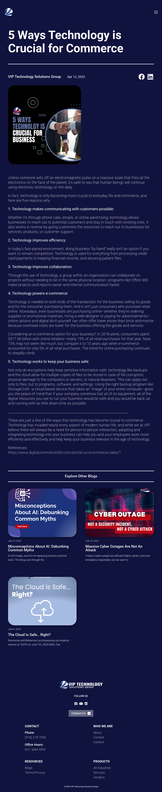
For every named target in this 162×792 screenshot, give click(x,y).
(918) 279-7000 (35, 737)
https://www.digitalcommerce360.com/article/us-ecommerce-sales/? (64, 452)
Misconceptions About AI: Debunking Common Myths (38, 548)
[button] (141, 76)
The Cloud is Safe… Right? (29, 635)
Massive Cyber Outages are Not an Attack (113, 548)
